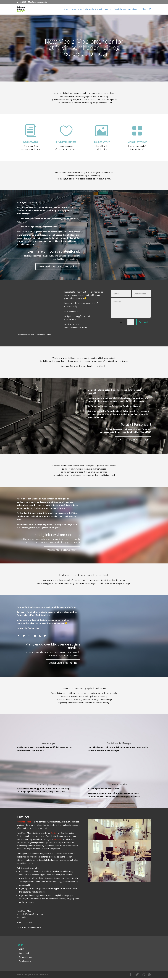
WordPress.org (25, 961)
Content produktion (48, 784)
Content (54, 833)
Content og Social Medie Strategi (87, 9)
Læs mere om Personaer (133, 439)
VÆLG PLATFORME (137, 142)
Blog (144, 9)
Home (66, 9)
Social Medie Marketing (63, 662)
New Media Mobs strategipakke (57, 266)
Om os (108, 9)
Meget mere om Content (62, 549)
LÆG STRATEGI (30, 142)
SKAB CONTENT (102, 142)
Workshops (48, 743)
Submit (143, 322)
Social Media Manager (119, 743)
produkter (58, 839)
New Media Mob (24, 822)
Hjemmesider (119, 784)
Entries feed (24, 953)
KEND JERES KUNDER (66, 142)
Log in (21, 949)
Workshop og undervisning (126, 9)
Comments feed (25, 957)
